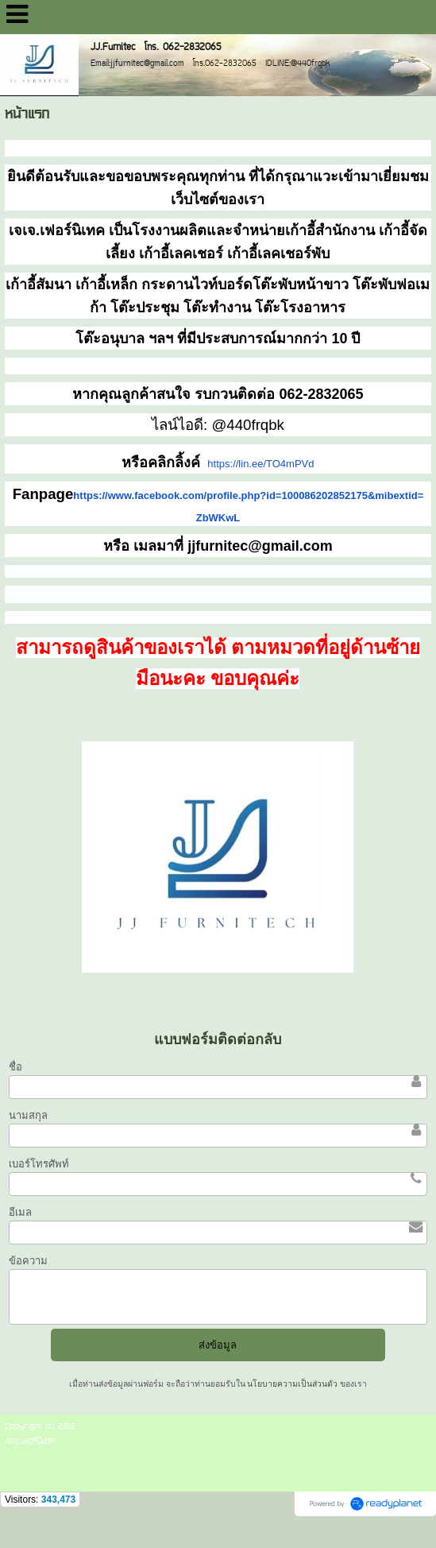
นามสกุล (28, 1115)
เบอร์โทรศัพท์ (39, 1164)
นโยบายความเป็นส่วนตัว (293, 1384)
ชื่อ (15, 1067)
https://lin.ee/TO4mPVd (260, 464)
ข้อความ (28, 1261)
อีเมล (20, 1212)
